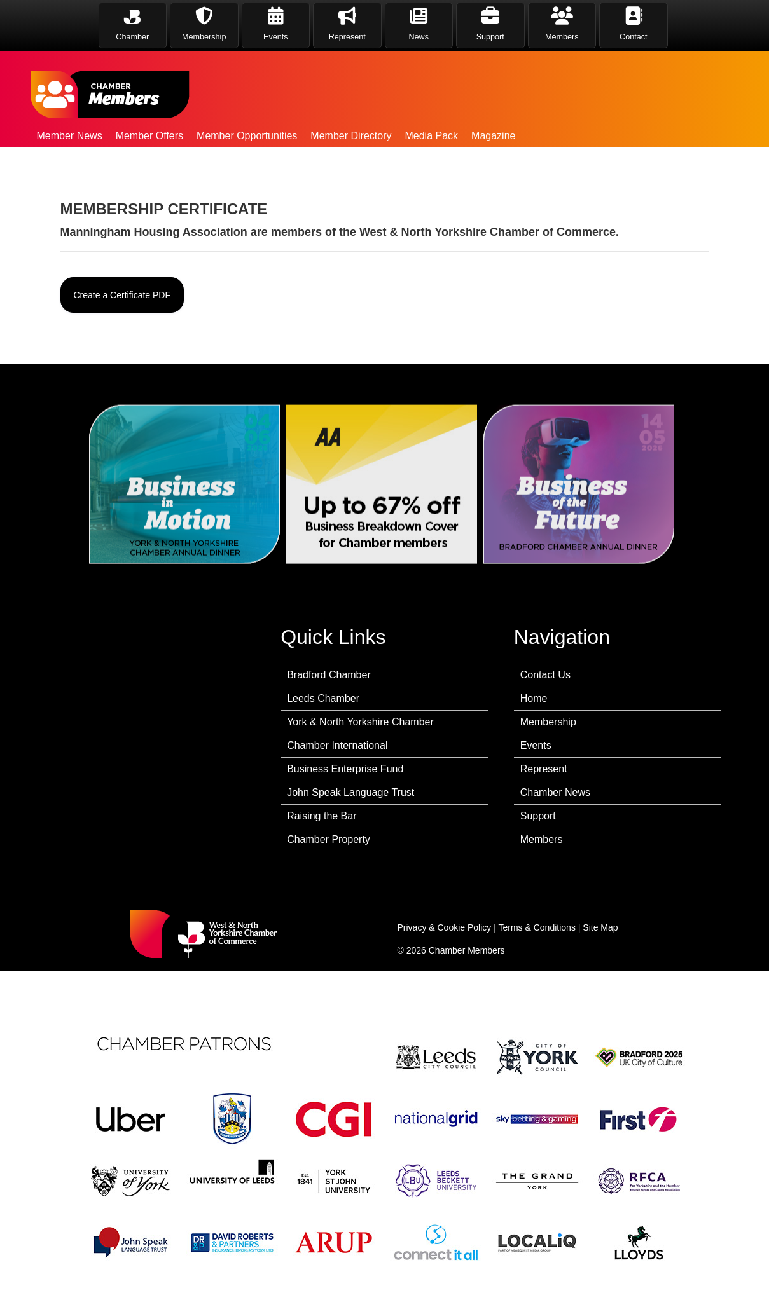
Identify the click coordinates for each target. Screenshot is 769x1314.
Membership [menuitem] (548, 721)
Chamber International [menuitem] (337, 745)
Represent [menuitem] (543, 768)
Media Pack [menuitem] (431, 135)
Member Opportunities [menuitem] (247, 135)
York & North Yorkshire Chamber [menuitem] (360, 721)
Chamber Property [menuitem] (328, 839)
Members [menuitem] (541, 839)
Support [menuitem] (538, 816)
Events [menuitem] (535, 745)
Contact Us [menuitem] (545, 674)
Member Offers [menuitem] (149, 135)
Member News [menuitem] (69, 135)
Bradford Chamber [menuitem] (329, 674)
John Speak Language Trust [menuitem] (350, 792)
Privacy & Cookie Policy (445, 927)
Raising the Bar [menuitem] (321, 816)
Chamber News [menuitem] (555, 792)
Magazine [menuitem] (493, 135)
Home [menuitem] (534, 698)
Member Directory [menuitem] (350, 135)
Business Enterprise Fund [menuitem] (345, 768)
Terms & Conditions (537, 927)
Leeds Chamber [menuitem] (323, 698)
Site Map (600, 927)
